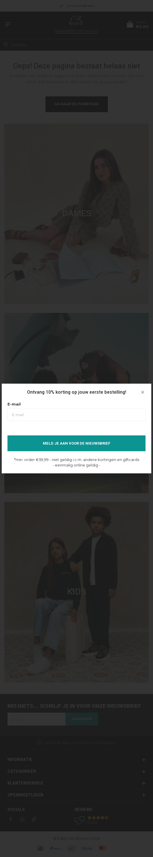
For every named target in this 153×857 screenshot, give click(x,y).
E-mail (14, 404)
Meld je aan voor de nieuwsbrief (76, 443)
